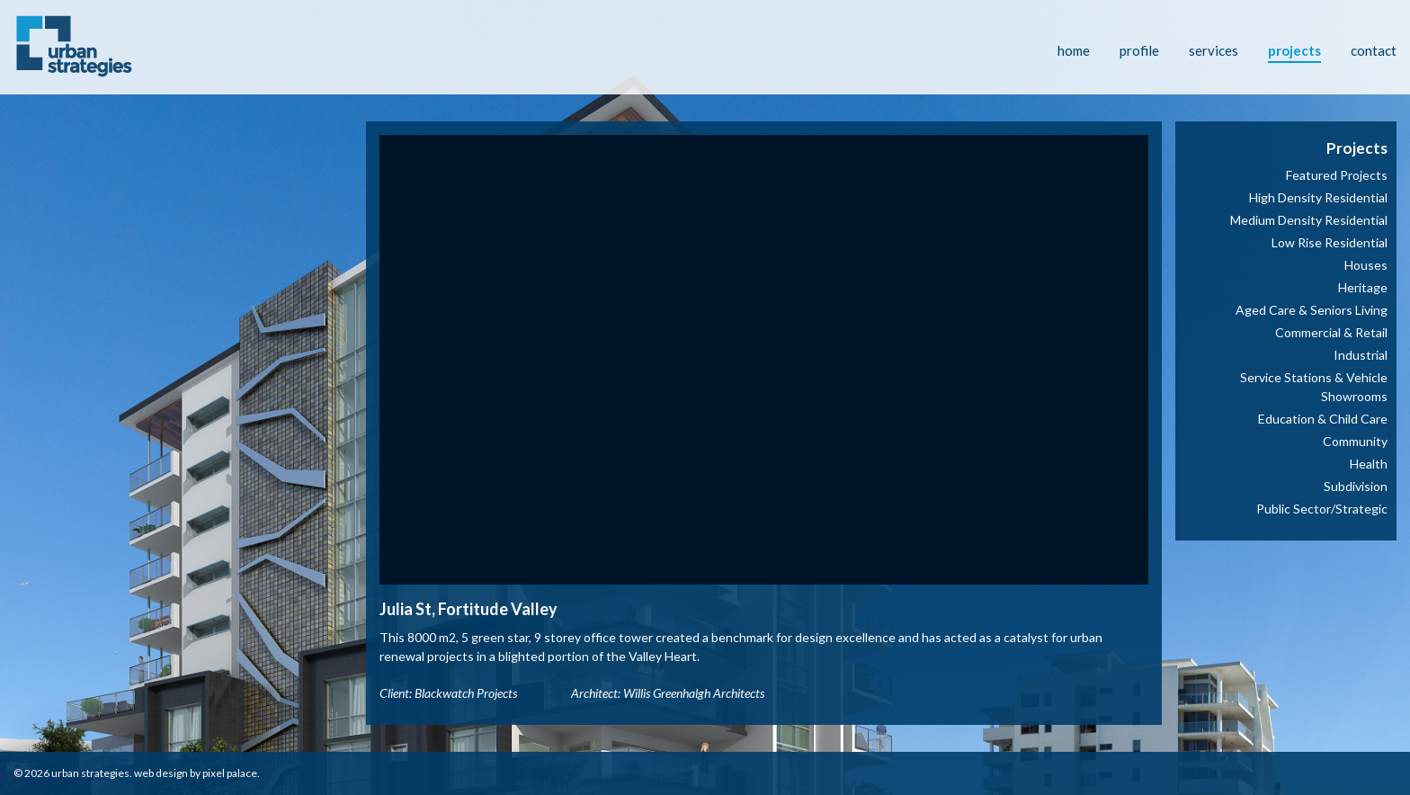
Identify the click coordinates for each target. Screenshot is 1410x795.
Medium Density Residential (1309, 220)
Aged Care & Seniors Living (1312, 309)
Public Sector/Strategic (1322, 508)
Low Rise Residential (1330, 242)
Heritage (1363, 287)
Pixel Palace (229, 773)
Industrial (1361, 354)
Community (1355, 441)
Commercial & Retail (1331, 332)
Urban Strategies (90, 773)
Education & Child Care (1323, 418)
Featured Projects (1337, 175)
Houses (1366, 264)
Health (1369, 463)
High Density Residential (1318, 197)
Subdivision (1356, 486)
